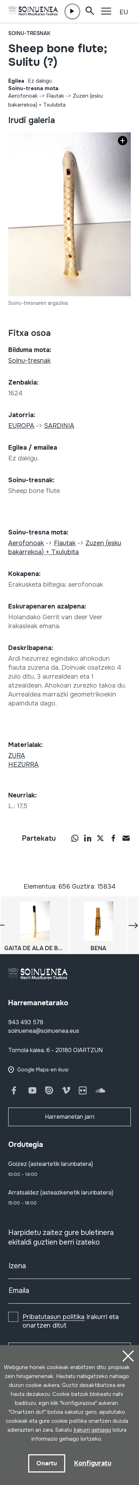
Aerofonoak (23, 95)
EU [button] (123, 12)
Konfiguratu (92, 1463)
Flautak (55, 95)
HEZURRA (23, 764)
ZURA (16, 755)
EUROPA (21, 426)
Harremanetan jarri (69, 1116)
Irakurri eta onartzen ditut (70, 1321)
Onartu (46, 1463)
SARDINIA (59, 426)
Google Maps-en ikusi (42, 1069)
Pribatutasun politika (53, 1317)
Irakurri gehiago (92, 1429)
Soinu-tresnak (29, 33)
